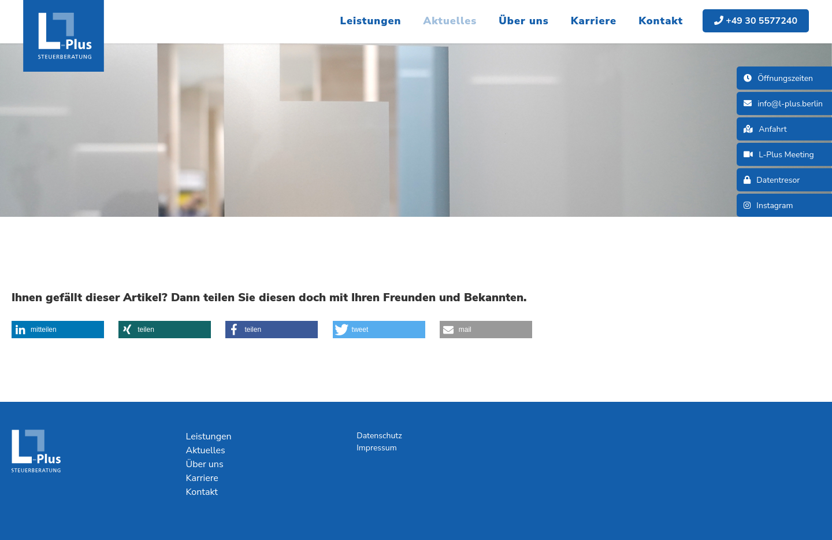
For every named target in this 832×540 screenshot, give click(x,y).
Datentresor (772, 180)
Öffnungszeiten (778, 78)
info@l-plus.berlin (783, 103)
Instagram (768, 205)
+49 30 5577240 (755, 20)
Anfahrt (765, 129)
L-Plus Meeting (779, 154)
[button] (58, 329)
